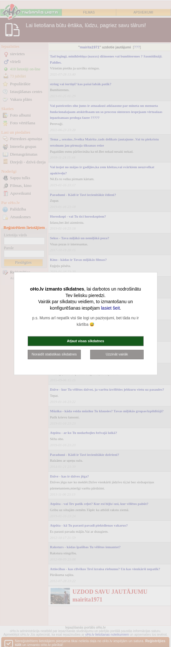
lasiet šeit (110, 307)
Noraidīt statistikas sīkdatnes (54, 354)
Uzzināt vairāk (117, 354)
